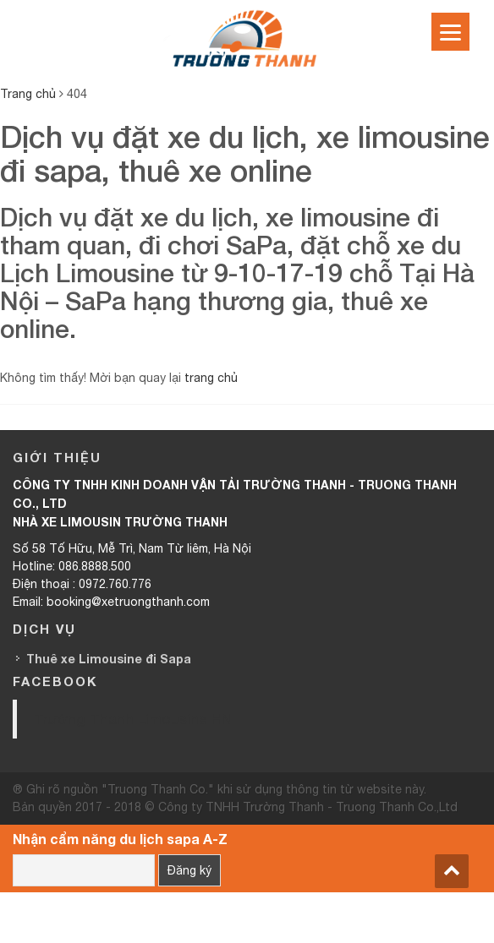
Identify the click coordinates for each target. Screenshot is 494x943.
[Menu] (450, 32)
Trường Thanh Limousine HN (133, 719)
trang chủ (211, 377)
